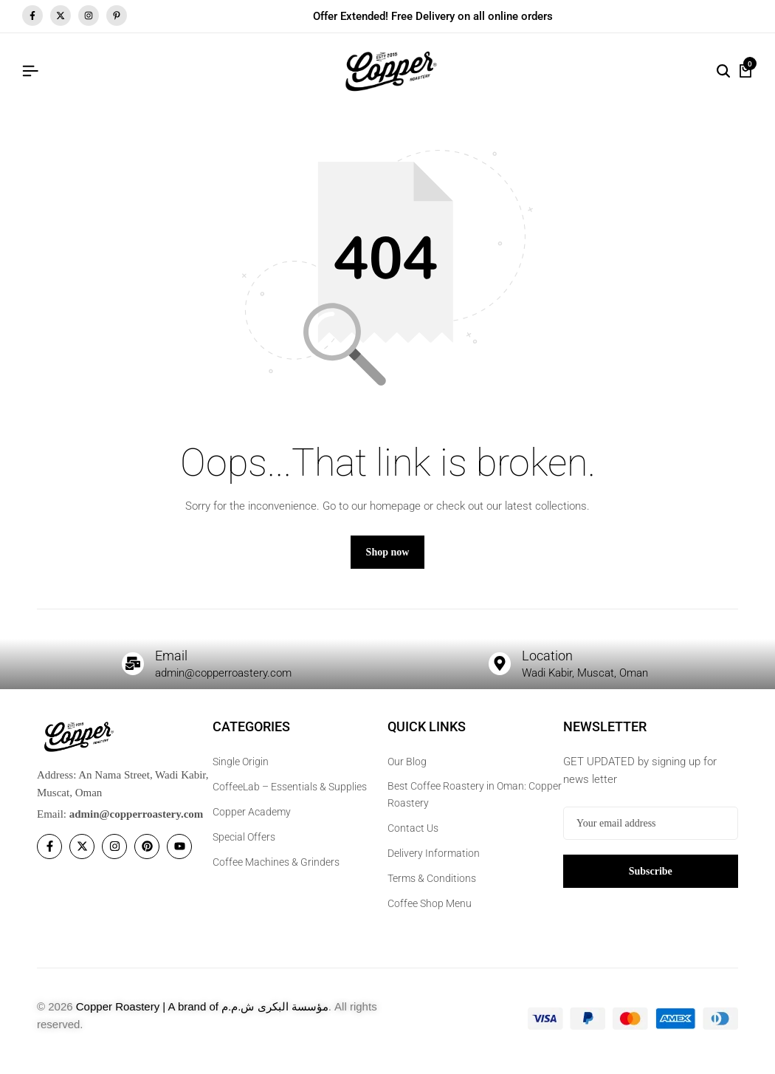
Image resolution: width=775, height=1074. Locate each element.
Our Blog (407, 769)
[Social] (49, 853)
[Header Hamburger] (30, 71)
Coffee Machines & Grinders (276, 869)
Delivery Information (434, 860)
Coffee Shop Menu (430, 910)
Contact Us (413, 835)
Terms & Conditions (432, 885)
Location (550, 662)
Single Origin (241, 769)
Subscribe (650, 877)
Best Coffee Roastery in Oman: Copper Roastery (475, 801)
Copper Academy (252, 819)
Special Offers (244, 844)
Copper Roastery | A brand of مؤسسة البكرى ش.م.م (202, 1013)
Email (173, 662)
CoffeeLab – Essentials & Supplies (290, 794)
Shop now (388, 558)
